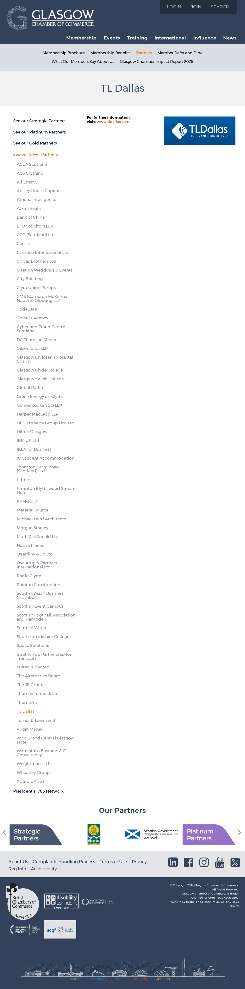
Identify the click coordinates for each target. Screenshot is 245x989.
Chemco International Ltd (43, 252)
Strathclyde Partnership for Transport (44, 656)
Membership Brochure (64, 53)
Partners (144, 53)
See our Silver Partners (35, 154)
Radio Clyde (29, 575)
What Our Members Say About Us (83, 61)
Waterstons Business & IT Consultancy (41, 752)
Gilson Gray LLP (32, 348)
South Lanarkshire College (43, 636)
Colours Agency (32, 318)
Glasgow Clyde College (40, 370)
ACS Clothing (30, 173)
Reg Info (17, 868)
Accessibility (44, 868)
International (170, 38)
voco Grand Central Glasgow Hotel (45, 740)
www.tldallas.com (113, 121)
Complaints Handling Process (64, 861)
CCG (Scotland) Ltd (36, 234)
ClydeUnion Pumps (36, 287)
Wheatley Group (33, 772)
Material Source (33, 510)
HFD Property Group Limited (46, 423)
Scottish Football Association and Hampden (46, 617)
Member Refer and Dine (179, 53)
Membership (81, 38)
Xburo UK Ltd (30, 781)
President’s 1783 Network (38, 791)
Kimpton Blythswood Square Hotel (46, 490)
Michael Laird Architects (41, 519)
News (229, 38)
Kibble (23, 479)
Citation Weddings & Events (44, 270)
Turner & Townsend (36, 720)
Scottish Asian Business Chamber (40, 595)
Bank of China (31, 217)
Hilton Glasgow (32, 431)
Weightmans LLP (33, 763)
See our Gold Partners (35, 143)
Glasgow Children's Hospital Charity (45, 359)
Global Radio (30, 387)
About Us (18, 861)
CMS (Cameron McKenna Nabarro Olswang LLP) (42, 298)
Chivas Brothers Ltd (36, 261)
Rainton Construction (38, 584)
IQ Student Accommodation (45, 458)
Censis (23, 243)
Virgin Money (30, 729)
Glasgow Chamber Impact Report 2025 (156, 61)
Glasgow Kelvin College (40, 379)
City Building (30, 278)
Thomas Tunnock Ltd (38, 693)
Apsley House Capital (38, 190)
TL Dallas (25, 711)
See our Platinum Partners (39, 132)
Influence (204, 38)
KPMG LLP (27, 501)
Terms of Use (113, 861)
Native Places (30, 545)
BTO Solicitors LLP (35, 226)
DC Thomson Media (36, 339)
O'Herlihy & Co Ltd (35, 554)
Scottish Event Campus (40, 606)
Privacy (139, 861)
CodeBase (27, 309)
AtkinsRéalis (29, 208)
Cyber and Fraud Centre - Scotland (42, 328)
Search (220, 7)
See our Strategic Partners (39, 120)
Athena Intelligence (36, 199)
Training (137, 38)
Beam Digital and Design (203, 902)
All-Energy (27, 182)
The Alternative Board (39, 675)
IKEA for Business (34, 449)
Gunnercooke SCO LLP (39, 405)
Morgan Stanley (32, 527)
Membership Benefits (110, 53)
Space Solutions (33, 645)
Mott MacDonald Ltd (38, 536)
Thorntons (27, 702)
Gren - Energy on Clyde (40, 396)
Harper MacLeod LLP (37, 414)
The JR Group (30, 684)
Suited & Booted (33, 667)
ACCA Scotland (32, 164)
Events (112, 38)
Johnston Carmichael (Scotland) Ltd (38, 469)
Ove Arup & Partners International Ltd (37, 565)
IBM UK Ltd (28, 440)
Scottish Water (31, 627)
